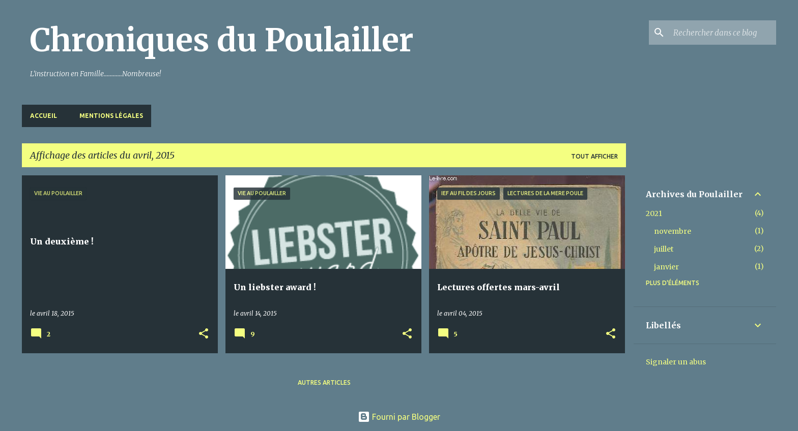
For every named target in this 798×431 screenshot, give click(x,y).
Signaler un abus (676, 361)
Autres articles (324, 382)
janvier (666, 266)
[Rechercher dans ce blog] (722, 32)
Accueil (43, 115)
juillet (663, 249)
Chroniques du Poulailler (222, 40)
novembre (672, 231)
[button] (203, 334)
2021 (654, 213)
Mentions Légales (111, 115)
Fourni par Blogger (399, 416)
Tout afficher (594, 156)
